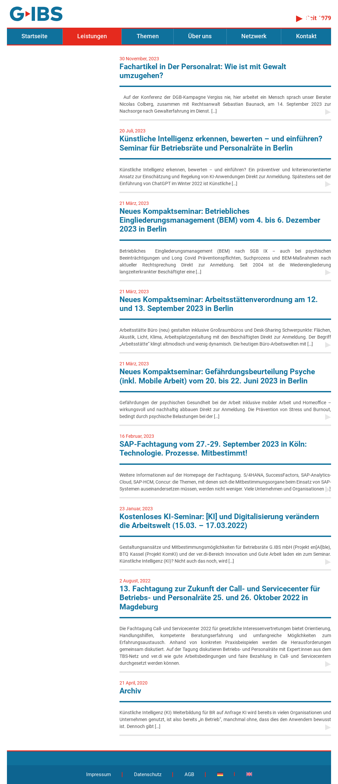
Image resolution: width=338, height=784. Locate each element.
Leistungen (92, 36)
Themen (148, 36)
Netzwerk (253, 36)
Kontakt (306, 36)
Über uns (200, 36)
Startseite (34, 36)
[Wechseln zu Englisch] (249, 774)
